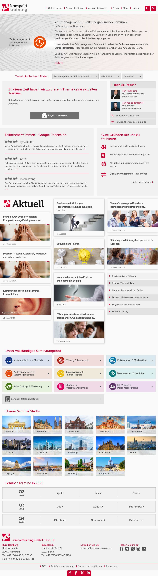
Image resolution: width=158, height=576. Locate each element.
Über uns (135, 8)
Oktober (60, 520)
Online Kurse (54, 8)
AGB (43, 566)
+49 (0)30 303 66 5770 (58, 555)
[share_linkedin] (88, 573)
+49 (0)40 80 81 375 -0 (19, 555)
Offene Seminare (73, 8)
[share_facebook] (76, 573)
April (59, 493)
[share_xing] (70, 573)
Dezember (136, 520)
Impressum (111, 566)
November (98, 520)
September (136, 506)
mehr (59, 63)
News (115, 8)
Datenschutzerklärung (89, 566)
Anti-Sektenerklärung (61, 566)
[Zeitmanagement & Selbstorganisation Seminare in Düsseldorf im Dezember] (147, 8)
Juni (136, 493)
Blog (124, 8)
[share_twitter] (82, 573)
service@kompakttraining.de (95, 548)
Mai (98, 493)
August (98, 506)
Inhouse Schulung (96, 8)
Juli (60, 506)
